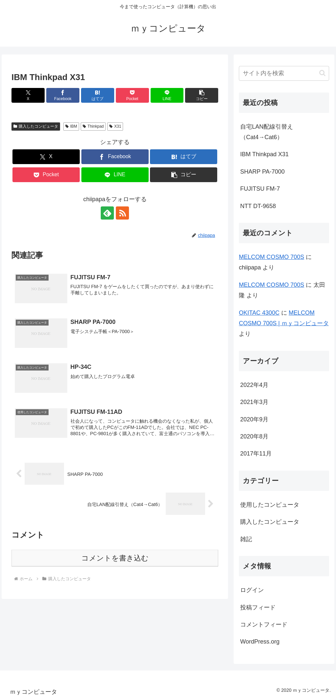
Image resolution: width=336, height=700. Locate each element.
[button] (201, 95)
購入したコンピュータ (35, 126)
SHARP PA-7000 (262, 171)
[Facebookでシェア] (62, 95)
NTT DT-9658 (258, 206)
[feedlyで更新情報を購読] (107, 213)
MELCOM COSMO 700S (271, 257)
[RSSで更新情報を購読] (122, 213)
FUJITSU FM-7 (260, 188)
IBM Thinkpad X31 (264, 154)
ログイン (252, 590)
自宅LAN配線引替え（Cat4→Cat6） (266, 131)
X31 (115, 126)
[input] (284, 73)
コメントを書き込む (115, 558)
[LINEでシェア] (167, 95)
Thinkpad (93, 126)
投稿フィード (258, 607)
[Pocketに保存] (132, 95)
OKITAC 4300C (259, 312)
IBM (71, 126)
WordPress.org (260, 641)
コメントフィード (263, 624)
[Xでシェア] (28, 95)
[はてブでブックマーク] (97, 95)
